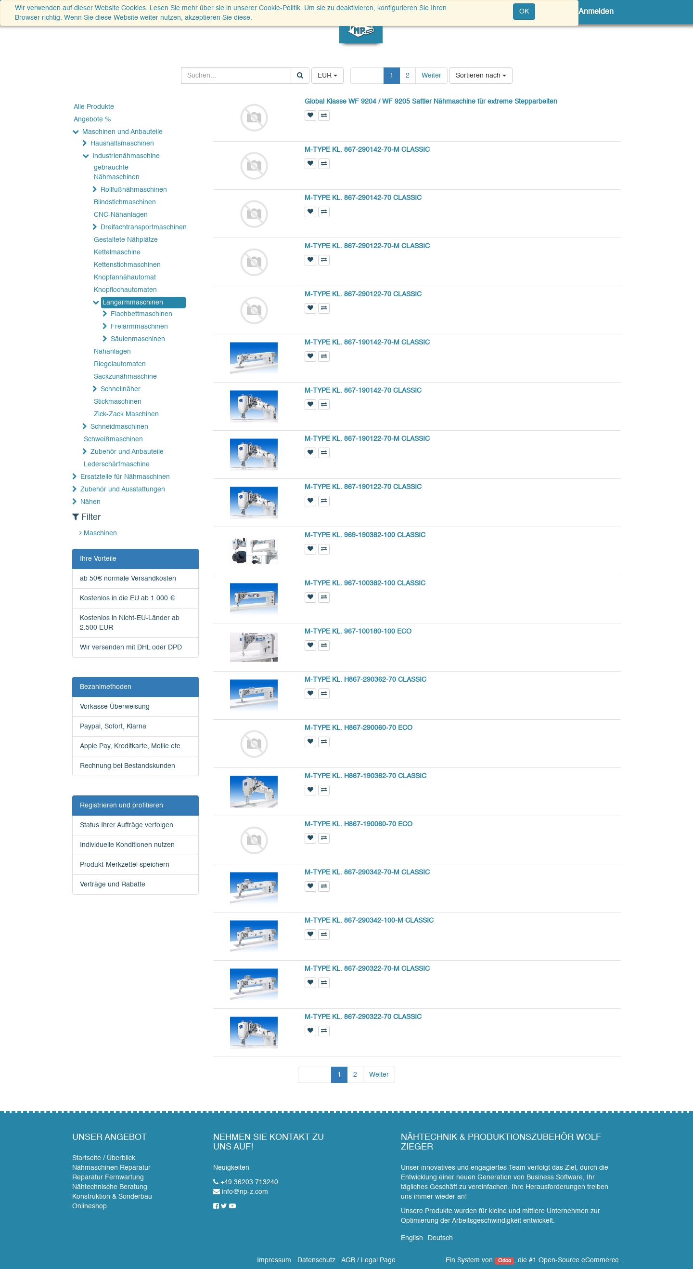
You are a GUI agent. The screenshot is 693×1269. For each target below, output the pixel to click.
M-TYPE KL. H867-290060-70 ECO (358, 728)
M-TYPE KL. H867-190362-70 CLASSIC (365, 776)
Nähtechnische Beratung (109, 1187)
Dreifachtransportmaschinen (142, 227)
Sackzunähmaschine (125, 376)
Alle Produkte (94, 107)
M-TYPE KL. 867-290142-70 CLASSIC (363, 198)
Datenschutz (316, 1260)
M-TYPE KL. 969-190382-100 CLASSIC (365, 535)
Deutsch (440, 1238)
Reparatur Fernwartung (108, 1177)
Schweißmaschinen (113, 439)
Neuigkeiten (231, 1167)
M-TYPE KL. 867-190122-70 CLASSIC (363, 487)
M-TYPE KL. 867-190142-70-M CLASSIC (367, 342)
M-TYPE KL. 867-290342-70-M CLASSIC (367, 872)
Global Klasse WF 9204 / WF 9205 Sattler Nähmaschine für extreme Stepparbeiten (431, 101)
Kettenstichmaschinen (127, 265)
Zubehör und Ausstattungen (122, 489)
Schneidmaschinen (119, 426)
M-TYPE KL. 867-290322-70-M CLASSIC (367, 968)
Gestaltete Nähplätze (126, 240)
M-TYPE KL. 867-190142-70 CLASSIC (363, 390)
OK (524, 11)
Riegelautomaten (120, 364)
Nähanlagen (112, 351)
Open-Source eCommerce (579, 1260)
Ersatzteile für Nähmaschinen (125, 477)
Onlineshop (89, 1206)
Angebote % (92, 119)
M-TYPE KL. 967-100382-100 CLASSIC (365, 583)
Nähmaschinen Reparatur (111, 1167)
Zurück (367, 75)
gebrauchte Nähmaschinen (117, 172)
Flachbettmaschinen (141, 314)
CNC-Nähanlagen (121, 215)
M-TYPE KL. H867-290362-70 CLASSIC (365, 679)
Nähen (90, 502)
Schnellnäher (121, 389)
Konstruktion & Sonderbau (112, 1196)
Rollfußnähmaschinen (134, 189)
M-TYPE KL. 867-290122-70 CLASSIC (363, 294)
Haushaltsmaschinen (122, 143)
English (412, 1238)
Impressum (274, 1260)
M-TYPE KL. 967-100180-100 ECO (358, 631)
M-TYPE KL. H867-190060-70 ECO (358, 824)
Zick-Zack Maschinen (126, 414)
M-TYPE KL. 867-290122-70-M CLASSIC (367, 246)
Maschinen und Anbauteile (122, 132)
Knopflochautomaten (125, 290)
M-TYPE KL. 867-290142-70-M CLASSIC (367, 149)
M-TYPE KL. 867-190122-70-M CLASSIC (367, 439)
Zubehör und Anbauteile (127, 452)
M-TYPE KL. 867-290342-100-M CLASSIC (369, 920)
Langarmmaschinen (133, 302)
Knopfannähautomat (125, 277)
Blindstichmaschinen (125, 202)
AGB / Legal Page (368, 1260)
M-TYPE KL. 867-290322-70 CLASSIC (363, 1017)
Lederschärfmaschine (117, 464)
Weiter (431, 75)
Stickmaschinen (117, 401)
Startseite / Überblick (103, 1158)
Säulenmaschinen (138, 339)
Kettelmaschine (117, 252)
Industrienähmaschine (126, 156)
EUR (327, 75)
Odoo (504, 1260)
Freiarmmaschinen (139, 326)
